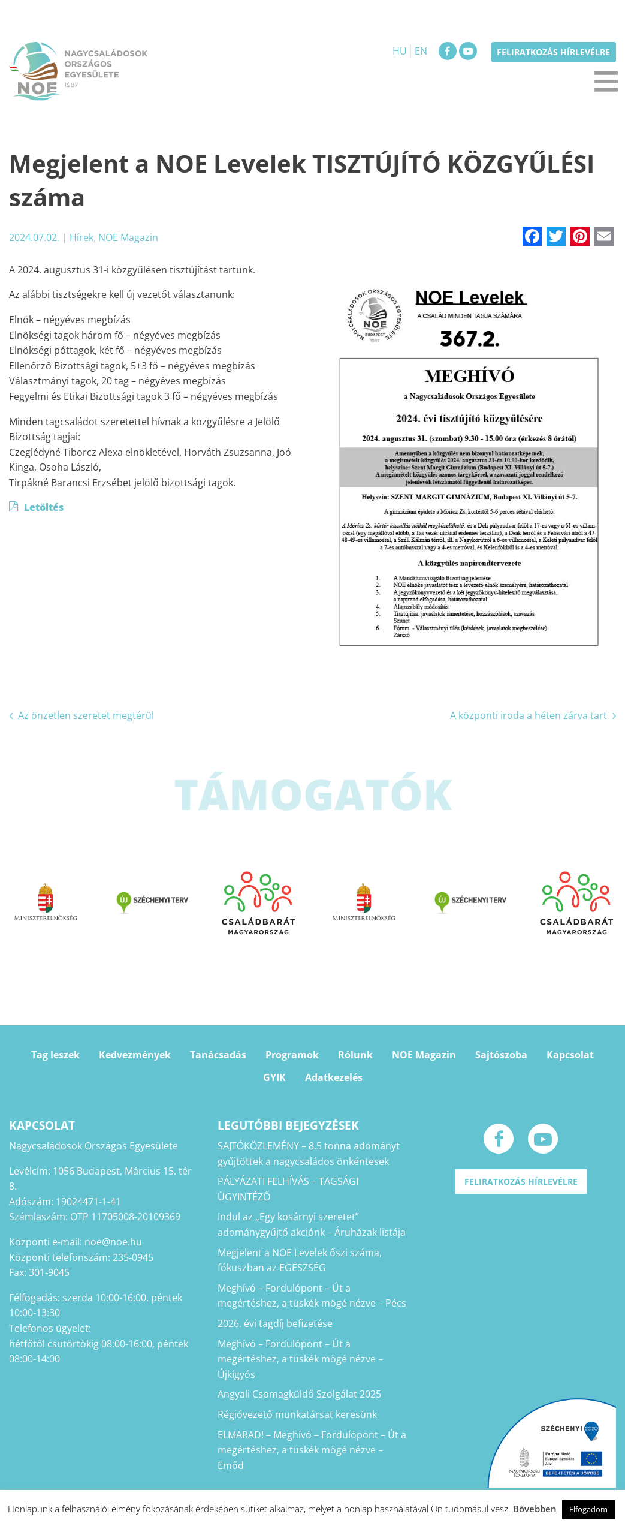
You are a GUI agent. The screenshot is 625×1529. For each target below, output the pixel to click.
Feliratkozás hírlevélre (553, 52)
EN (421, 51)
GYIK (274, 1077)
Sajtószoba (501, 1054)
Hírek (81, 237)
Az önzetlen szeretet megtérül (86, 715)
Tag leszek (55, 1054)
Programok (292, 1054)
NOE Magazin (128, 237)
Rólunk (355, 1054)
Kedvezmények (135, 1054)
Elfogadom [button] (588, 1509)
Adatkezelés (334, 1077)
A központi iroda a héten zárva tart (528, 715)
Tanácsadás (218, 1054)
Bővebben (535, 1509)
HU (399, 51)
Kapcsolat (570, 1054)
